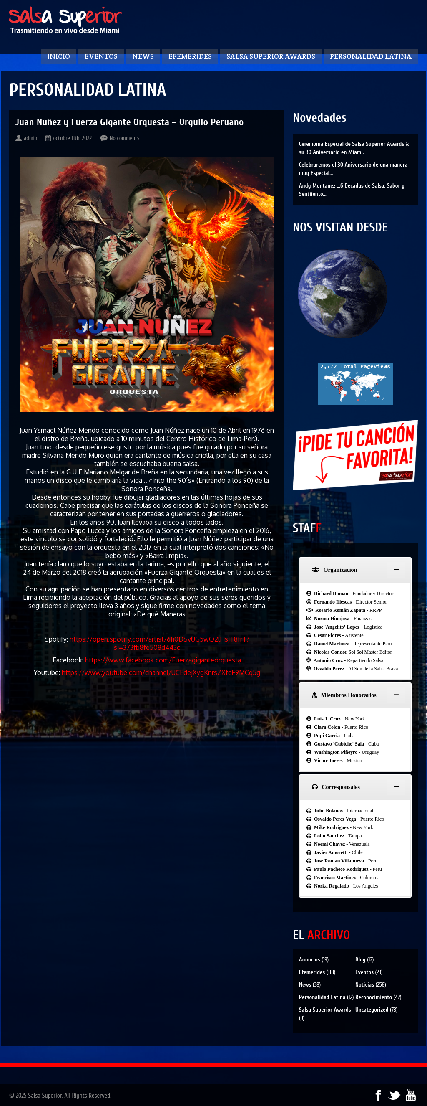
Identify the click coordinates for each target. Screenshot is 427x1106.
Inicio (58, 56)
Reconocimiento (373, 997)
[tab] (355, 570)
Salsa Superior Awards (270, 56)
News (143, 56)
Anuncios (309, 959)
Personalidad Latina (371, 56)
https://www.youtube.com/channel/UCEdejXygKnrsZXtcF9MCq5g (161, 672)
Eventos (101, 56)
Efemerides (190, 56)
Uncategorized (372, 1009)
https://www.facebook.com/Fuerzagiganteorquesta (163, 660)
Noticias (364, 984)
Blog (360, 959)
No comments (125, 138)
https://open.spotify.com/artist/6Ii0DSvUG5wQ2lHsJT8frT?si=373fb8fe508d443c (159, 643)
